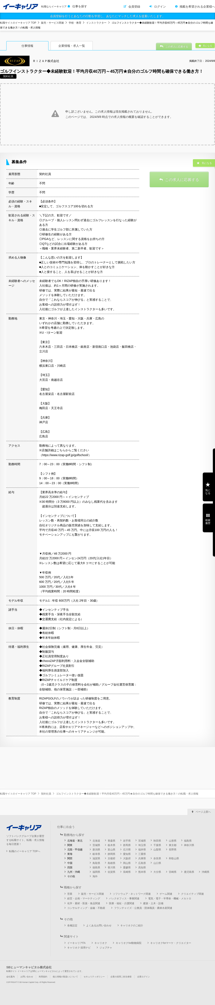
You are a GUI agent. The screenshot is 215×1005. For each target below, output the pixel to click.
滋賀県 (96, 858)
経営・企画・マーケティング (83, 898)
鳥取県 (96, 863)
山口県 (157, 863)
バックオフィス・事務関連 (124, 898)
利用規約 (43, 976)
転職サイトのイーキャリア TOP (18, 22)
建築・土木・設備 (153, 903)
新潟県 (96, 849)
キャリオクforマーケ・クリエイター (170, 943)
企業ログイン (143, 976)
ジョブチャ (105, 947)
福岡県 (96, 871)
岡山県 (127, 863)
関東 (69, 845)
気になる (207, 492)
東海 (69, 854)
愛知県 (127, 854)
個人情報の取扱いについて (65, 976)
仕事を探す (79, 6)
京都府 (111, 858)
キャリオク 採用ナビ (79, 947)
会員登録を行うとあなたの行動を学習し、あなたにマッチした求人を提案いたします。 (107, 16)
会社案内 (10, 976)
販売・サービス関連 (52, 22)
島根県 (111, 863)
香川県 (111, 867)
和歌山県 (174, 858)
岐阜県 (96, 854)
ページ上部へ (203, 811)
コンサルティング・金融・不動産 (86, 908)
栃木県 (111, 845)
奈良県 (157, 858)
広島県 (142, 863)
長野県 (172, 849)
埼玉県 (142, 845)
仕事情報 (27, 45)
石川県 (127, 849)
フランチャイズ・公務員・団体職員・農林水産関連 (143, 908)
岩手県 (127, 840)
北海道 (96, 840)
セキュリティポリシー (94, 976)
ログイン (160, 6)
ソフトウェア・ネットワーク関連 (132, 893)
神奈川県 (189, 845)
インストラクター (96, 22)
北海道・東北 (74, 840)
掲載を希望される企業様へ (197, 6)
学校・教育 (75, 22)
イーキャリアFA (76, 943)
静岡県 (111, 854)
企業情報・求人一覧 (71, 45)
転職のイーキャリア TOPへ (24, 851)
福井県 (142, 849)
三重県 (142, 854)
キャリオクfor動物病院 (128, 943)
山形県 (172, 840)
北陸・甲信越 (74, 849)
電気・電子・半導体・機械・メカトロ (169, 898)
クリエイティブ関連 (192, 893)
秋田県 (157, 840)
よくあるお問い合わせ (99, 925)
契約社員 (46, 793)
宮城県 (142, 840)
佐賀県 (111, 871)
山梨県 (157, 849)
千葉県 (157, 845)
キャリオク (100, 943)
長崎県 (127, 871)
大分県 (157, 871)
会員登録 (134, 6)
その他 (71, 876)
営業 (69, 893)
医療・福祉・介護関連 (121, 903)
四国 (69, 867)
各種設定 (72, 925)
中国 (69, 863)
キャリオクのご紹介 (131, 925)
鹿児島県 (189, 871)
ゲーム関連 (166, 893)
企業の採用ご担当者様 (121, 976)
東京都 (172, 845)
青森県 (111, 840)
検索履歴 (207, 522)
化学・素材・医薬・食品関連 (83, 903)
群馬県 (127, 845)
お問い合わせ (26, 976)
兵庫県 (142, 858)
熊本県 (142, 871)
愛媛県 (127, 867)
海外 (95, 876)
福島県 (188, 840)
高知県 (142, 867)
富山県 (111, 849)
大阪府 (127, 858)
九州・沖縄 (73, 871)
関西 (69, 858)
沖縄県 (205, 871)
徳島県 (96, 867)
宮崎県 (172, 871)
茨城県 (96, 845)
